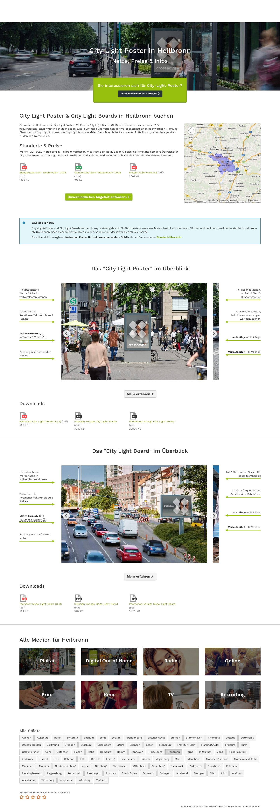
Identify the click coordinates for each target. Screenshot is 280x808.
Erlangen (135, 744)
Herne (189, 751)
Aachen (26, 737)
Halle (91, 751)
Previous (66, 333)
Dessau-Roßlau (31, 744)
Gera (48, 751)
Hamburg (105, 751)
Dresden (70, 744)
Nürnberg (101, 766)
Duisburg (86, 744)
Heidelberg (155, 751)
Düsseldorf (104, 744)
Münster (44, 766)
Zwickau (101, 780)
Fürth (244, 744)
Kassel (44, 759)
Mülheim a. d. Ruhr (245, 759)
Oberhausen (119, 766)
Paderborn (195, 766)
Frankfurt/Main (186, 744)
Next (213, 333)
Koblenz (69, 759)
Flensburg (165, 744)
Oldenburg (158, 766)
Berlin (57, 737)
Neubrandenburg (65, 766)
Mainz (178, 759)
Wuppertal (66, 780)
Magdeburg (162, 759)
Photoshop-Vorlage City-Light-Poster (152, 421)
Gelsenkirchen (30, 751)
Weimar (236, 773)
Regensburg (54, 773)
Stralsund (182, 773)
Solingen (165, 773)
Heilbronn (174, 751)
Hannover (137, 751)
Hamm (121, 751)
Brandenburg (134, 737)
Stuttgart (199, 773)
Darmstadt (247, 737)
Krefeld (95, 759)
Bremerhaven (194, 737)
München (27, 766)
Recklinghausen (31, 773)
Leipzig (110, 759)
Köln (82, 759)
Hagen (78, 751)
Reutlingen (93, 773)
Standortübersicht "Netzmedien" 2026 (42, 172)
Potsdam (231, 766)
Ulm (223, 773)
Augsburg (42, 737)
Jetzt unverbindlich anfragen (140, 93)
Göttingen (62, 751)
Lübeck (145, 759)
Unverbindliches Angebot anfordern (99, 197)
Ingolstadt (205, 751)
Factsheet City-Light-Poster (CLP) (40, 421)
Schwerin (148, 773)
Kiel (56, 759)
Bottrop (116, 737)
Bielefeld (72, 737)
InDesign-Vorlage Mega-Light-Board (96, 603)
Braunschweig (156, 737)
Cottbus (230, 737)
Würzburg (84, 780)
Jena (220, 751)
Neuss (85, 766)
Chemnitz (214, 737)
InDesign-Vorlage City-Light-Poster (95, 421)
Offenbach (139, 766)
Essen (149, 744)
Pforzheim (214, 766)
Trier (212, 773)
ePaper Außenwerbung (143, 172)
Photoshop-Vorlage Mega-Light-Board (152, 603)
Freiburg (230, 744)
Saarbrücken (129, 773)
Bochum (89, 737)
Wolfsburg (47, 780)
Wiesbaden (29, 780)
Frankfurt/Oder (210, 744)
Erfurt (120, 744)
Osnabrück (177, 766)
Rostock (111, 773)
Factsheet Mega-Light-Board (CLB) (40, 603)
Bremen (175, 737)
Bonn (103, 737)
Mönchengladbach (217, 759)
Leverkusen (128, 759)
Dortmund (53, 744)
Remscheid (74, 773)
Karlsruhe (28, 759)
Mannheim (194, 759)
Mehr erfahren (140, 394)
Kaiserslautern (238, 751)
